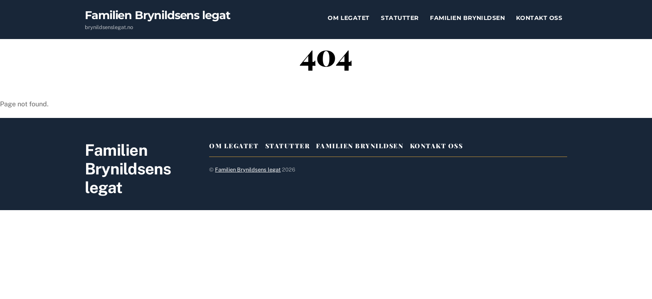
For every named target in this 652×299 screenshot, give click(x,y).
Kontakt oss (539, 18)
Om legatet (348, 18)
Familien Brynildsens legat (248, 170)
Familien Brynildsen (467, 18)
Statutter (400, 18)
